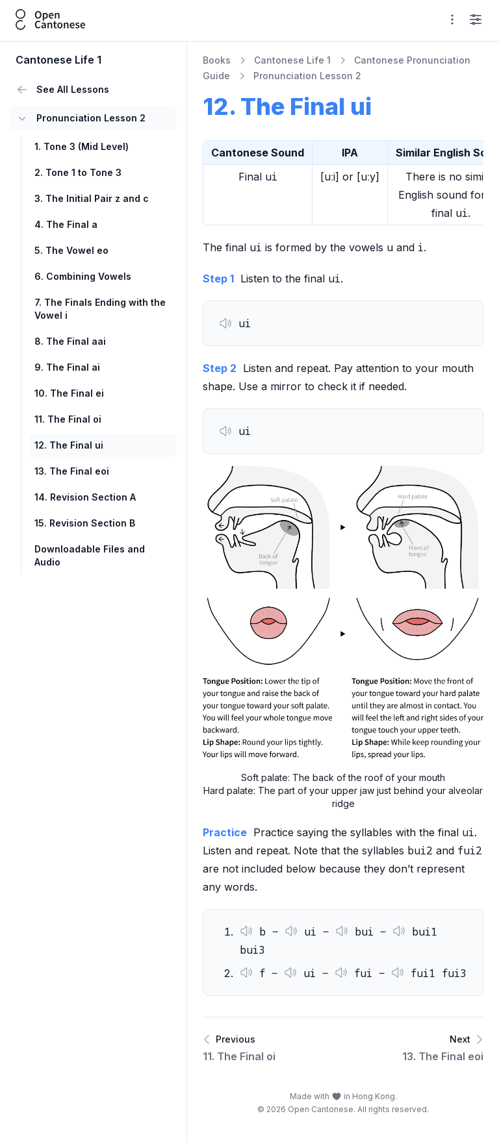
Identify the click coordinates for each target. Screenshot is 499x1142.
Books (217, 60)
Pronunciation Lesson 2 (307, 75)
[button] (225, 323)
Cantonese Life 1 (292, 60)
